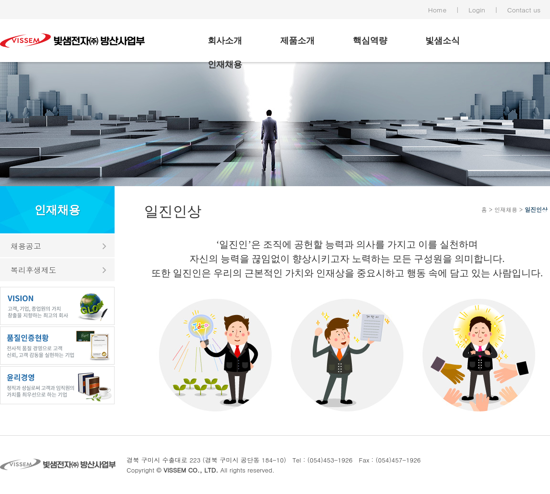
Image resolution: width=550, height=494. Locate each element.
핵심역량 (370, 40)
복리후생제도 (33, 269)
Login (476, 9)
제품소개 (297, 40)
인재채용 (225, 64)
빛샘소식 (442, 40)
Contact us (523, 9)
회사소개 (225, 40)
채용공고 (26, 246)
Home (437, 9)
